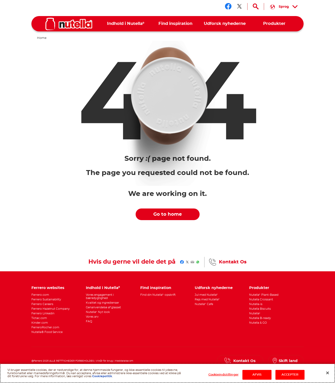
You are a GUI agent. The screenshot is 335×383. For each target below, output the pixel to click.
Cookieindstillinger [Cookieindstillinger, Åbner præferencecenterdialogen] (223, 374)
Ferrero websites (47, 288)
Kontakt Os (233, 262)
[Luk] (327, 373)
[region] (167, 373)
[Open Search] (255, 6)
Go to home (167, 214)
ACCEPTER (290, 374)
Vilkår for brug (104, 361)
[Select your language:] (284, 6)
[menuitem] (126, 24)
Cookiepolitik (102, 376)
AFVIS (257, 374)
